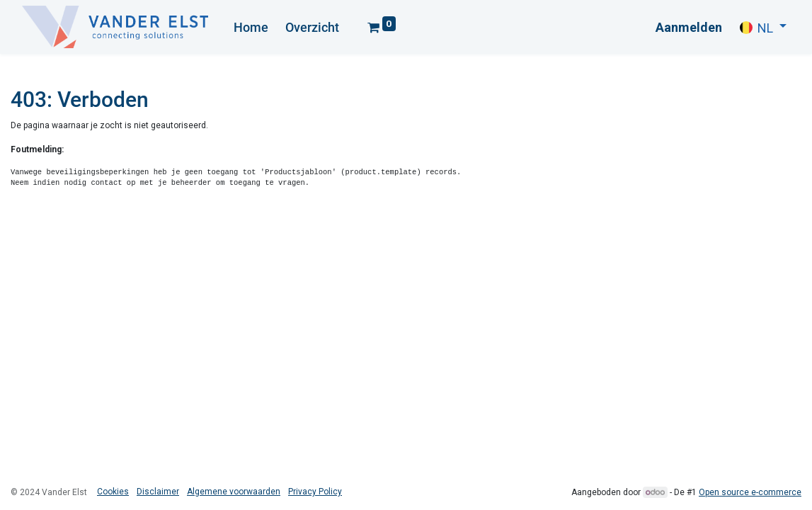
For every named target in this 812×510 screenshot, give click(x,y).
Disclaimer (158, 492)
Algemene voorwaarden (233, 492)
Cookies (113, 492)
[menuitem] (251, 27)
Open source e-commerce (750, 492)
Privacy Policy (315, 492)
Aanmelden (689, 27)
